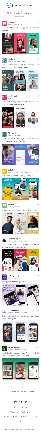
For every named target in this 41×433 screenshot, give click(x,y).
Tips (14, 408)
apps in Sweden (26, 5)
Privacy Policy (24, 416)
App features (25, 412)
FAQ (26, 408)
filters (23, 391)
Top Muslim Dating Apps (20, 13)
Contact (35, 416)
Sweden (31, 391)
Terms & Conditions (10, 416)
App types (14, 412)
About (20, 408)
